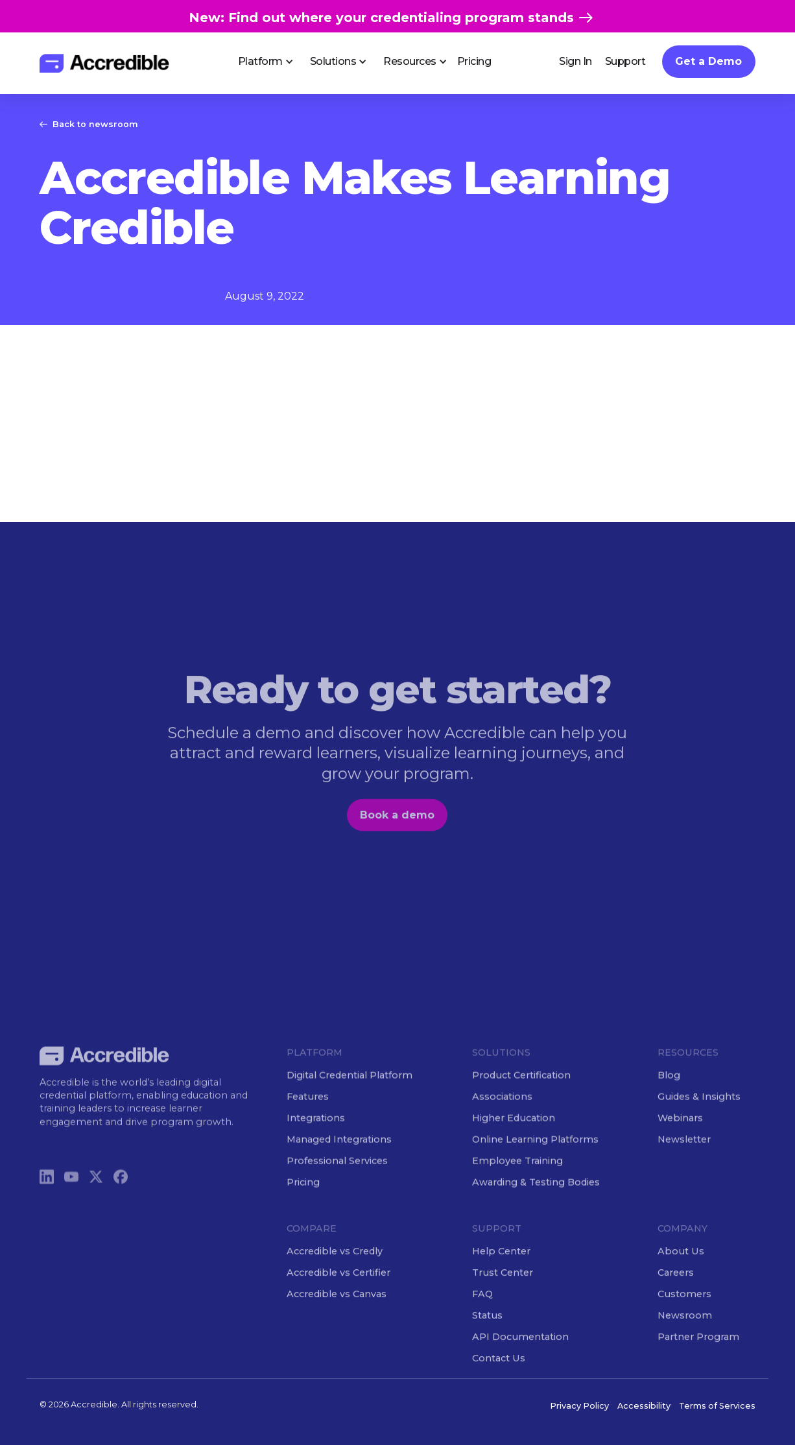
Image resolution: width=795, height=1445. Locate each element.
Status (487, 1331)
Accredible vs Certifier (338, 1289)
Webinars (680, 1134)
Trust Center (502, 1289)
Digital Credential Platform (349, 1091)
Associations (502, 1113)
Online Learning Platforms (535, 1156)
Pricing (474, 61)
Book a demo (398, 831)
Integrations (316, 1134)
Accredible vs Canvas (336, 1310)
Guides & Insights (699, 1113)
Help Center (501, 1267)
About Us (681, 1267)
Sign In (575, 61)
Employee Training (517, 1177)
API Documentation (520, 1353)
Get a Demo (708, 61)
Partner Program (698, 1353)
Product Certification (521, 1091)
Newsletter (684, 1156)
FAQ (482, 1310)
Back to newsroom (95, 124)
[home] (104, 63)
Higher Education (513, 1134)
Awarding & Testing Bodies (536, 1198)
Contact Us (498, 1374)
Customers (684, 1310)
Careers (676, 1289)
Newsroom (685, 1331)
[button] (261, 62)
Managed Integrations (339, 1156)
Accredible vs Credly (335, 1267)
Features (308, 1113)
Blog (669, 1091)
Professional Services (337, 1177)
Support (625, 61)
